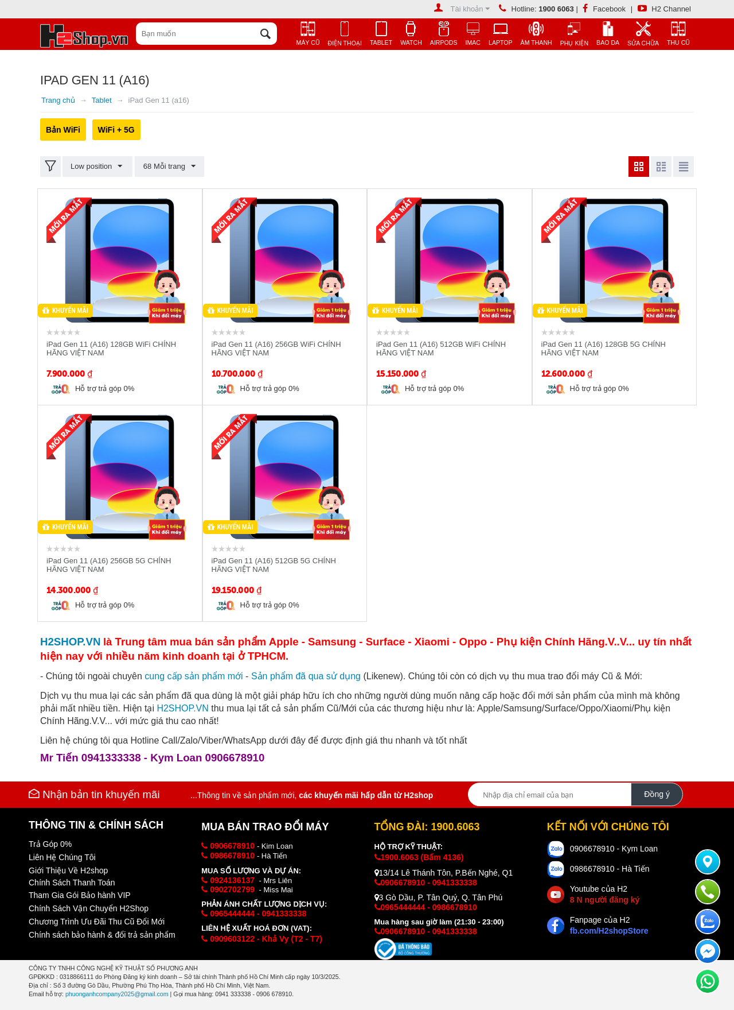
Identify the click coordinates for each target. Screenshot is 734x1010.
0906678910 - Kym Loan (614, 848)
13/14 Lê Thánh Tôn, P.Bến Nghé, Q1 (443, 872)
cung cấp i (194, 676)
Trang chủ (58, 100)
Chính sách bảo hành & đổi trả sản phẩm (102, 934)
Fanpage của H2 (609, 925)
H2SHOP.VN (182, 708)
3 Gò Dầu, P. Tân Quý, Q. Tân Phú (438, 897)
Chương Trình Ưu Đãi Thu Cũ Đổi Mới (97, 921)
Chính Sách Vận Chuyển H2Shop (89, 908)
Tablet (102, 100)
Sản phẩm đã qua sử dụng (306, 676)
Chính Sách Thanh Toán (72, 882)
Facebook (604, 9)
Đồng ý (657, 794)
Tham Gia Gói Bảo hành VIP (80, 895)
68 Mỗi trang (168, 166)
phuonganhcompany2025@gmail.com (117, 993)
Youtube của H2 (604, 894)
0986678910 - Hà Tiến (610, 868)
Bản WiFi (63, 129)
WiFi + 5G (116, 129)
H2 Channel (664, 9)
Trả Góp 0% (50, 844)
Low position (97, 166)
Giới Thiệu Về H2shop (68, 870)
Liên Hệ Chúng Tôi (62, 857)
